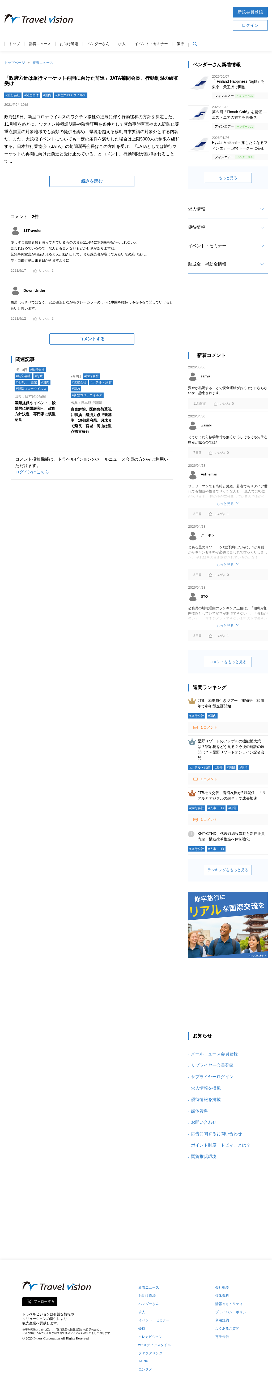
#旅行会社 (13, 95)
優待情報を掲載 (206, 1099)
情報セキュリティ (229, 1304)
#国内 (47, 95)
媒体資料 (199, 1111)
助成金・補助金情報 (207, 264)
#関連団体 (31, 95)
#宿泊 (243, 767)
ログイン (250, 25)
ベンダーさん (98, 44)
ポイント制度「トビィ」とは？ (220, 1145)
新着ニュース (40, 44)
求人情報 (196, 209)
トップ (14, 44)
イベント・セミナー (151, 44)
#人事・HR (216, 808)
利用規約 (222, 1320)
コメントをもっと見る (227, 662)
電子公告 (222, 1337)
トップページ (14, 63)
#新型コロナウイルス (71, 95)
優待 (180, 44)
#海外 (219, 767)
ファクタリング (150, 1353)
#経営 (232, 808)
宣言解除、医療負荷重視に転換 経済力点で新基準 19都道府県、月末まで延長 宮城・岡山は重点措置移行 (91, 420)
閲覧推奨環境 (203, 1156)
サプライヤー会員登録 (212, 1065)
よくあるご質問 (227, 1328)
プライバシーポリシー (232, 1312)
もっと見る (228, 178)
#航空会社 (23, 376)
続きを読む (92, 181)
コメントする (92, 339)
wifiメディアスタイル (154, 1345)
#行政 (39, 376)
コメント (208, 727)
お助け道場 (69, 44)
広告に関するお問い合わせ (216, 1133)
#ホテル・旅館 (26, 382)
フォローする (44, 1301)
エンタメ (145, 1369)
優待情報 (196, 227)
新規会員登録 (250, 12)
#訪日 (231, 767)
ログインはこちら (32, 472)
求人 (122, 44)
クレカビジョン (150, 1337)
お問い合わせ (203, 1122)
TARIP (143, 1361)
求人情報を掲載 (206, 1088)
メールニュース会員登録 (214, 1054)
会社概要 (222, 1287)
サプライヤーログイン (212, 1076)
